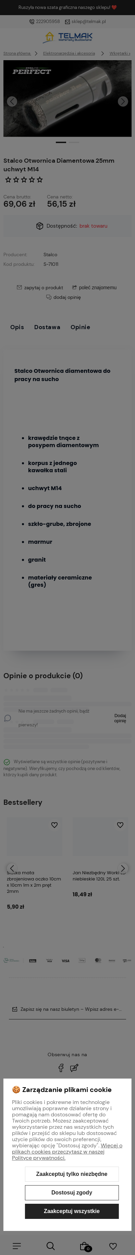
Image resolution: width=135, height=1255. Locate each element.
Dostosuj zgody (71, 1193)
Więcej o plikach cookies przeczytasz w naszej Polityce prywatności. (67, 1151)
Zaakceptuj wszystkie (72, 1211)
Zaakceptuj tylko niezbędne (71, 1174)
